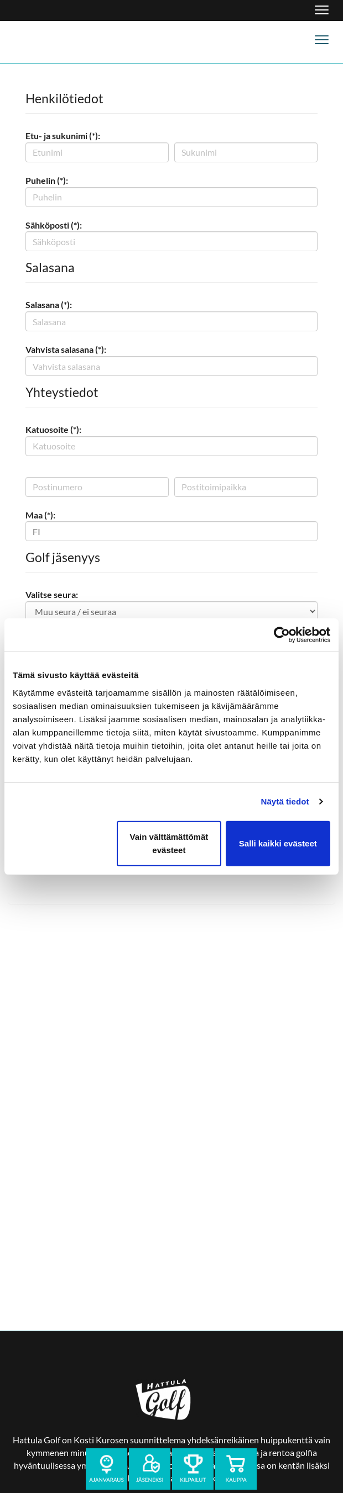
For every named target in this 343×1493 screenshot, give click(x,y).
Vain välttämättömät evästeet (169, 843)
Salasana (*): (48, 304)
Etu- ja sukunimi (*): (62, 135)
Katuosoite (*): (53, 429)
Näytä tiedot (285, 801)
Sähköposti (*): (53, 225)
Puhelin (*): (46, 180)
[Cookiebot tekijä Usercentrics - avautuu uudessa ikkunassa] (281, 635)
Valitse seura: (51, 594)
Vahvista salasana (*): (65, 349)
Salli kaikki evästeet (278, 843)
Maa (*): (40, 515)
